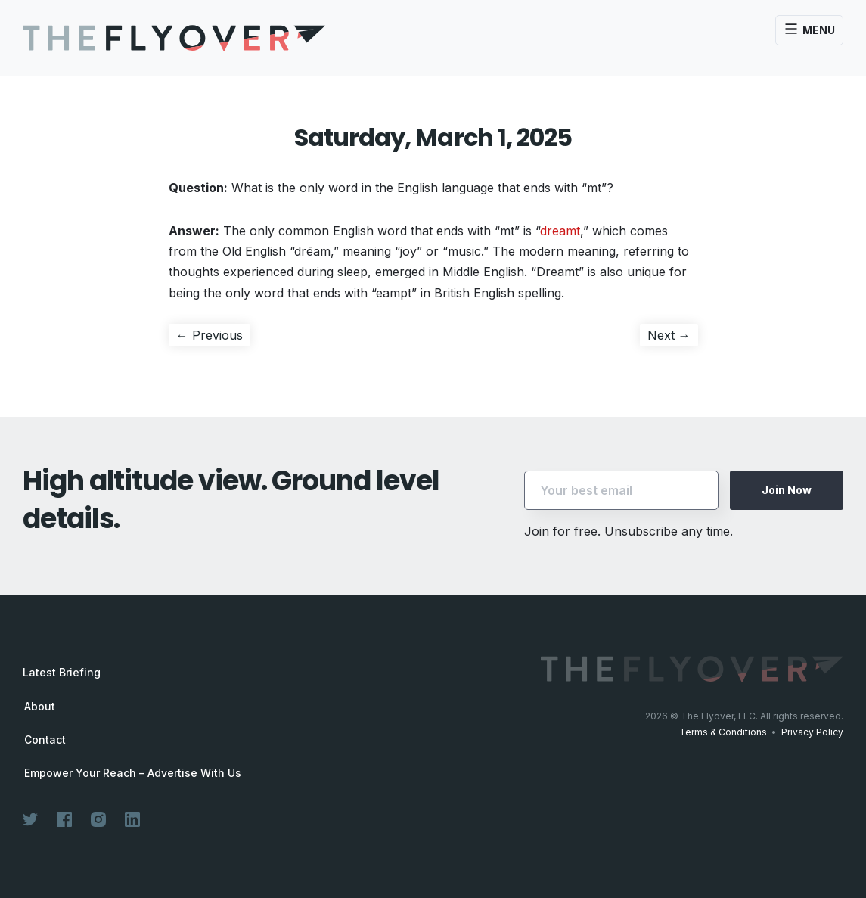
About (39, 707)
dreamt (560, 230)
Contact (45, 740)
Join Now (787, 489)
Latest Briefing (62, 672)
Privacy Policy (812, 732)
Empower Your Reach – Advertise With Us (132, 773)
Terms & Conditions (723, 732)
